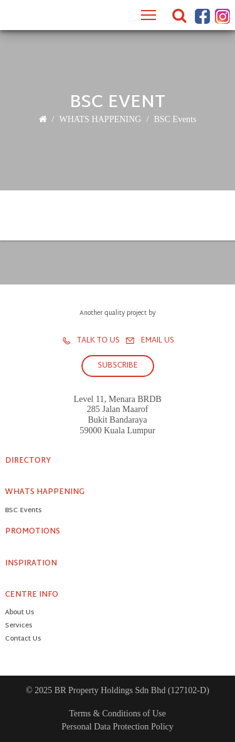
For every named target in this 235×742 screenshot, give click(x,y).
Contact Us (23, 640)
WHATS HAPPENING (100, 119)
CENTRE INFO (31, 594)
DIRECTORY (28, 460)
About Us (19, 613)
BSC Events (175, 119)
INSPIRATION (31, 563)
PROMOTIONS (32, 531)
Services (18, 626)
